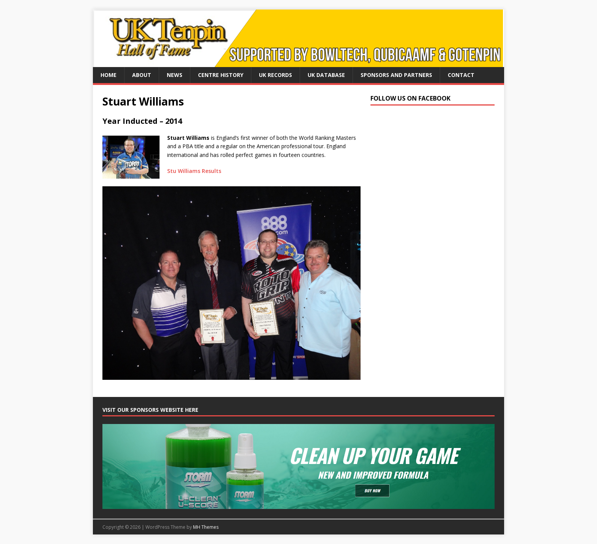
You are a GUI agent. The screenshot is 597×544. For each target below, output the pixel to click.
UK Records (275, 74)
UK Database (326, 74)
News (174, 74)
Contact (461, 74)
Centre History (220, 74)
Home (109, 74)
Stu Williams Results (194, 170)
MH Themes (206, 527)
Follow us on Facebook (410, 98)
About (141, 74)
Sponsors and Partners (396, 74)
